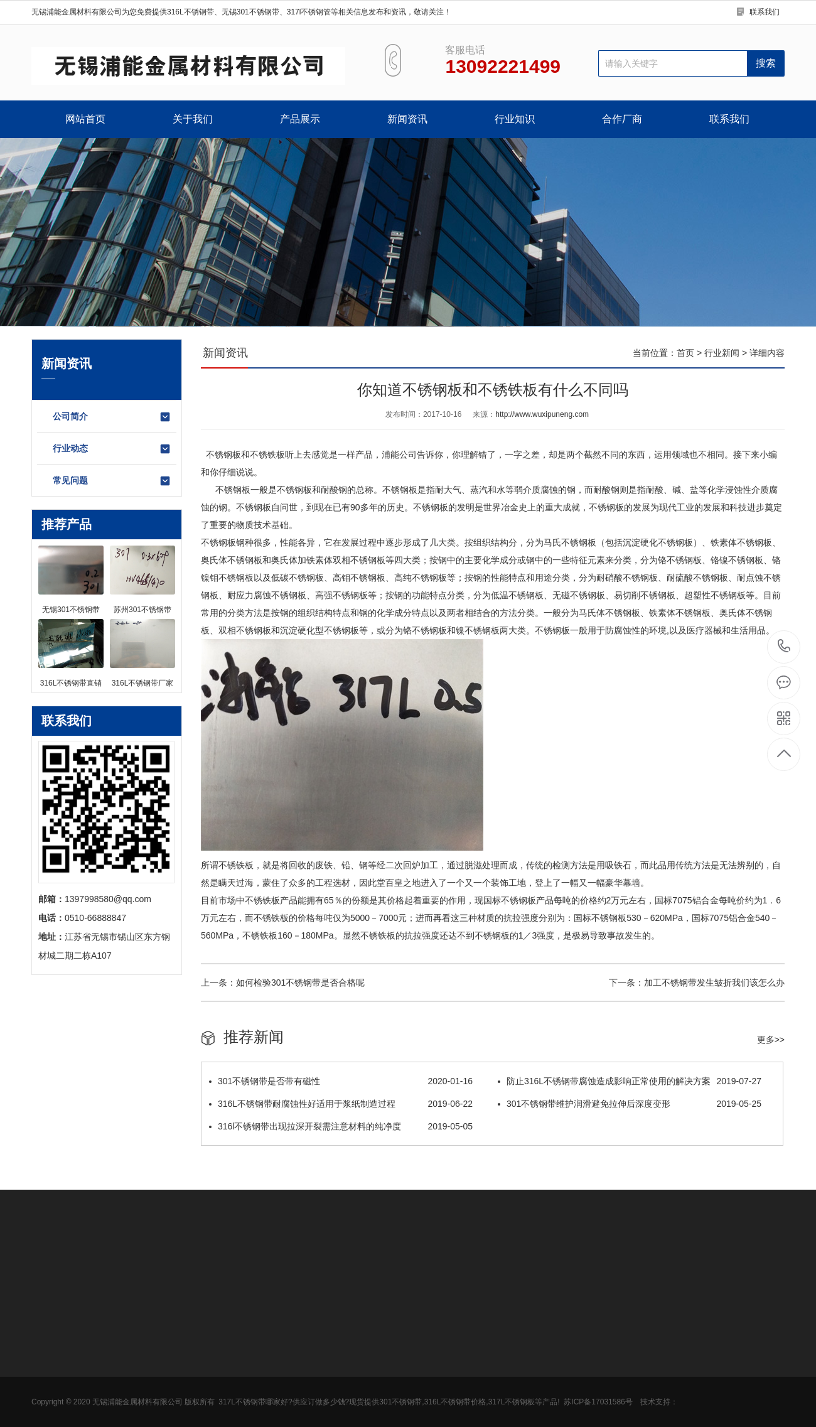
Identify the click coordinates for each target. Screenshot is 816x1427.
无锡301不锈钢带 (250, 12)
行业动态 (112, 449)
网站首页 (85, 119)
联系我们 (764, 12)
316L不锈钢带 (190, 12)
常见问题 (112, 481)
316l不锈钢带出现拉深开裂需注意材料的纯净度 (341, 1126)
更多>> (771, 1040)
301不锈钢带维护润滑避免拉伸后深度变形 (629, 1103)
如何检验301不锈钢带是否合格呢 (300, 982)
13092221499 (784, 646)
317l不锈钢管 (309, 12)
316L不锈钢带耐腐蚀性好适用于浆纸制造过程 (341, 1103)
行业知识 (515, 119)
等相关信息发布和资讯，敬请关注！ (391, 12)
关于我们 (193, 119)
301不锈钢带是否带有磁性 (341, 1081)
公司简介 (112, 417)
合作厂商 (622, 119)
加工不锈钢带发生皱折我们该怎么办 (714, 982)
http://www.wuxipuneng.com (542, 414)
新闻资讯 (407, 119)
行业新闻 (721, 353)
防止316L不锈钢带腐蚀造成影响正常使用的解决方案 (629, 1081)
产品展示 (300, 119)
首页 (685, 353)
